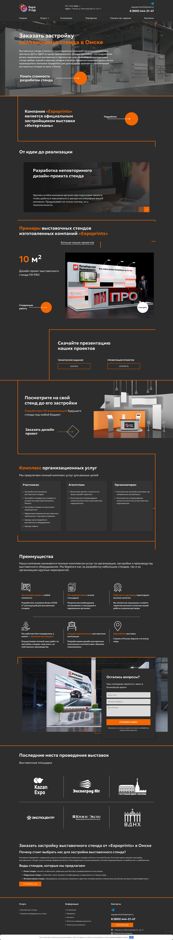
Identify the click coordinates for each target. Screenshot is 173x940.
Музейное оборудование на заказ (34, 914)
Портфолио (91, 18)
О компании (66, 18)
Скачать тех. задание (120, 18)
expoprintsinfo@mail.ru (142, 7)
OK (131, 937)
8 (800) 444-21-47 (142, 11)
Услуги (43, 18)
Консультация (122, 925)
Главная (23, 18)
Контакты (149, 18)
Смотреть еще (30, 884)
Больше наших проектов (77, 242)
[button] (146, 209)
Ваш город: (72, 6)
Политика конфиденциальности (79, 921)
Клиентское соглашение (76, 925)
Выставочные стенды (29, 910)
